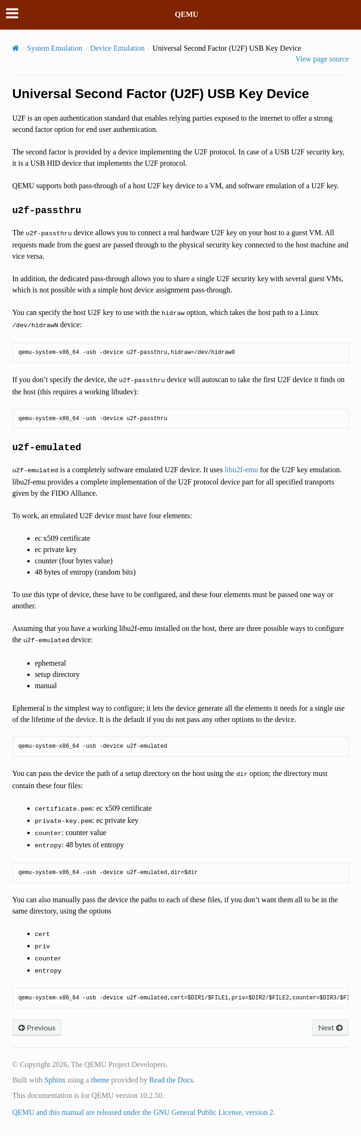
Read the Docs (171, 1080)
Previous (36, 1027)
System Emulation (55, 48)
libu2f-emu (241, 470)
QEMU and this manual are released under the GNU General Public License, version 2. (143, 1112)
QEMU (186, 14)
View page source (322, 59)
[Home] (15, 48)
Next (330, 1027)
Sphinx (54, 1080)
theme (100, 1080)
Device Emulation (117, 48)
